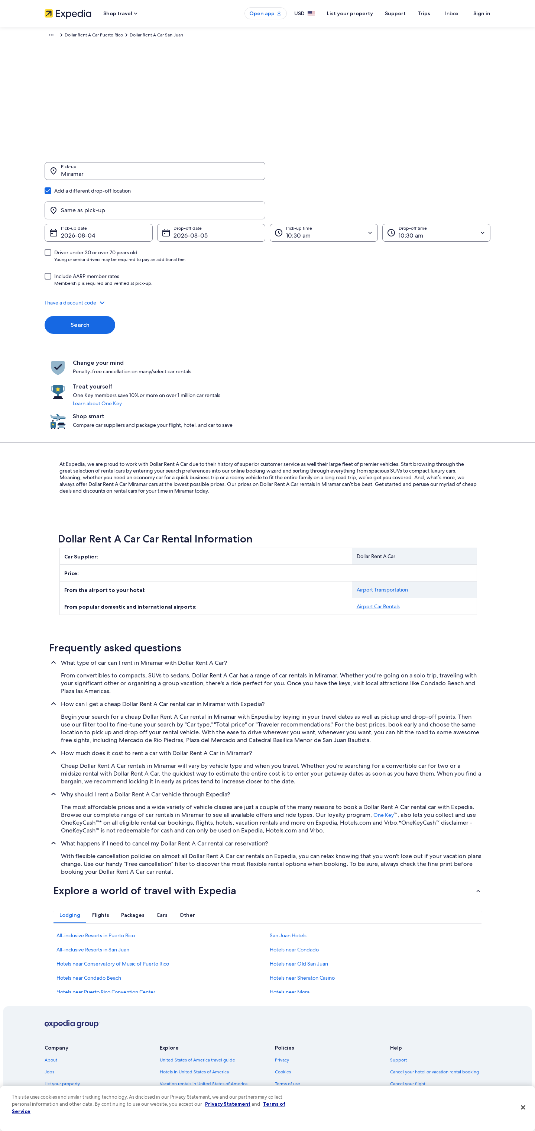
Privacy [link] (282, 983)
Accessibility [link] (287, 1043)
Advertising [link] (56, 1055)
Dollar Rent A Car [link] (122, 36)
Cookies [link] (283, 995)
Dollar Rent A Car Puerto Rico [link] (175, 36)
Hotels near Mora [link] (289, 915)
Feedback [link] (55, 1079)
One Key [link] (383, 738)
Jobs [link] (49, 995)
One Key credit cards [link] (181, 1067)
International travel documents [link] (421, 1043)
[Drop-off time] (436, 197)
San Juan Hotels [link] (288, 859)
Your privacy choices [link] (295, 1055)
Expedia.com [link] (58, 36)
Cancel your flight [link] (407, 1007)
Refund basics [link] (404, 1019)
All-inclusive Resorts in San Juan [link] (92, 873)
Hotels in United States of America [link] (194, 995)
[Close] (523, 1107)
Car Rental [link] (88, 36)
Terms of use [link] (287, 1007)
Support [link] (398, 983)
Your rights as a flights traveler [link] (420, 1055)
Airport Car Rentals (378, 529)
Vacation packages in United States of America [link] (206, 1019)
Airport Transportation (382, 513)
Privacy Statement (227, 1104)
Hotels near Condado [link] (294, 873)
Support (408, 13)
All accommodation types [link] (185, 1055)
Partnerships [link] (57, 1019)
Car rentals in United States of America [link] (198, 1043)
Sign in (481, 13)
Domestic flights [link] (176, 1031)
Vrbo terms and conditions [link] (302, 1031)
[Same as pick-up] (380, 175)
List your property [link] (62, 1007)
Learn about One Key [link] (251, 350)
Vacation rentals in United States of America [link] (203, 1007)
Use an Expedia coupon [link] (414, 1031)
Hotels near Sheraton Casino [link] (302, 901)
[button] (267, 266)
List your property (363, 13)
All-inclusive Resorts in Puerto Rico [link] (95, 859)
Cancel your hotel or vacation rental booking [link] (434, 995)
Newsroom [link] (56, 1031)
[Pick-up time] (324, 197)
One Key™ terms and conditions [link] (307, 1019)
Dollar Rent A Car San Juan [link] (237, 36)
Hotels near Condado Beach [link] (88, 901)
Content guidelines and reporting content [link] (317, 1067)
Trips (437, 13)
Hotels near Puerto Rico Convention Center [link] (105, 915)
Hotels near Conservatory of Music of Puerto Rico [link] (112, 887)
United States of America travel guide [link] (197, 983)
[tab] (70, 838)
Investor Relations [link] (62, 1043)
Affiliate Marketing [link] (63, 1067)
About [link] (51, 983)
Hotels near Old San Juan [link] (299, 887)
